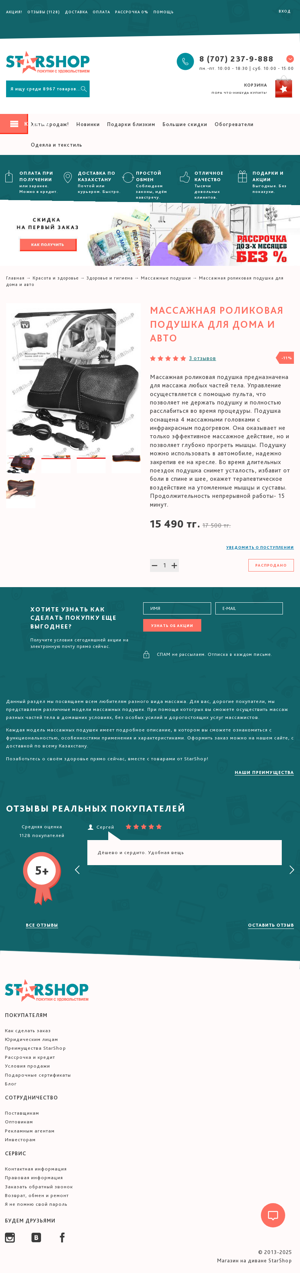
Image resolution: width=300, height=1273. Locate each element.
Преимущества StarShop (35, 1048)
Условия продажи (27, 1066)
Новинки (88, 124)
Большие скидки (185, 124)
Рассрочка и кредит (30, 1057)
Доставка (76, 11)
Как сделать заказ (28, 1030)
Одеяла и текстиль (56, 145)
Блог (11, 1084)
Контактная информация (36, 1169)
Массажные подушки (166, 278)
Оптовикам (19, 1122)
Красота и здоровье (56, 278)
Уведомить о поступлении (260, 547)
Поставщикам (22, 1113)
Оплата (101, 11)
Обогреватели (234, 124)
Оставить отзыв (271, 925)
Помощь (163, 11)
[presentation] (77, 870)
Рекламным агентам (30, 1131)
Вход (285, 11)
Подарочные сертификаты (38, 1075)
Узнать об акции (172, 625)
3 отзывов (202, 358)
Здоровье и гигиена (110, 278)
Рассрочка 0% (131, 11)
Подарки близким (131, 124)
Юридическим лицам (31, 1039)
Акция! (14, 11)
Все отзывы (42, 925)
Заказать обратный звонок (39, 1186)
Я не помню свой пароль (36, 1204)
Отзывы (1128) (43, 11)
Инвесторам (20, 1139)
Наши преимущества (264, 772)
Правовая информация (34, 1177)
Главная (15, 278)
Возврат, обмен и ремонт (37, 1195)
